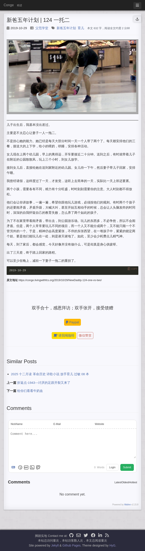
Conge (9, 5)
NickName (17, 424)
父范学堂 (41, 28)
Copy (134, 269)
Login (112, 467)
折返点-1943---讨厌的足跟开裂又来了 (43, 383)
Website (99, 424)
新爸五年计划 (66, 28)
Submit (127, 467)
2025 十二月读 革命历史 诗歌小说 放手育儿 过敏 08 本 (50, 374)
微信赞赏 (85, 336)
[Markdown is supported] (14, 467)
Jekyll (55, 545)
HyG (112, 545)
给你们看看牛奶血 (30, 391)
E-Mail (57, 424)
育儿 (81, 28)
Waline (127, 505)
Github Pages (71, 545)
